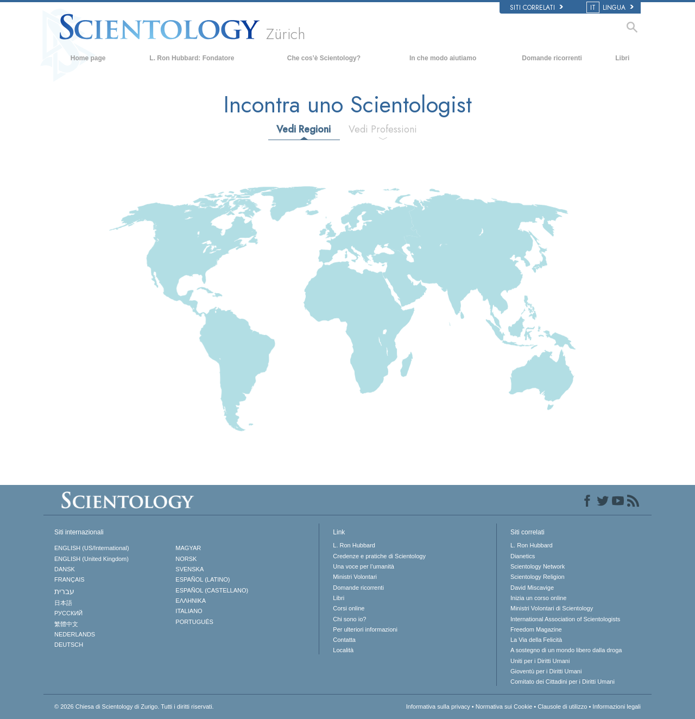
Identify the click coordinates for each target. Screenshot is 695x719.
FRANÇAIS (69, 579)
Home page (88, 58)
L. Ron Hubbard (354, 545)
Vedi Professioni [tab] (383, 129)
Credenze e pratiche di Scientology (379, 556)
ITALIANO (188, 611)
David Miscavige (532, 587)
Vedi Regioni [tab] (303, 129)
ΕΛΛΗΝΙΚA (190, 600)
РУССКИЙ (68, 613)
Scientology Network (537, 566)
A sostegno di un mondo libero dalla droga (566, 650)
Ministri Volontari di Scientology (551, 608)
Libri (622, 58)
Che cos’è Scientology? (324, 58)
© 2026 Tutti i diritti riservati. (134, 706)
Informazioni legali (616, 706)
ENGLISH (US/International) (91, 548)
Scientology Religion (537, 576)
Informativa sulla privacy (438, 706)
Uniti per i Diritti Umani (540, 661)
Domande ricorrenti (552, 58)
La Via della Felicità (536, 639)
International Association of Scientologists (565, 619)
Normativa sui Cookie (504, 706)
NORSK (186, 559)
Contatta (344, 639)
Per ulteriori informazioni (365, 629)
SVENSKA (189, 569)
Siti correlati (536, 7)
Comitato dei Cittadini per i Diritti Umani (562, 681)
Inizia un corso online (538, 598)
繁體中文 (66, 624)
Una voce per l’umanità (363, 566)
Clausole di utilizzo (562, 706)
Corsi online (348, 608)
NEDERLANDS (74, 634)
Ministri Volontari (355, 576)
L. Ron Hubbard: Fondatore (191, 58)
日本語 (63, 603)
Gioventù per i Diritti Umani (546, 671)
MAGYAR (188, 548)
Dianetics (522, 556)
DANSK (64, 569)
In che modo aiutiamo (442, 58)
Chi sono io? (349, 619)
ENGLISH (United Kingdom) (91, 559)
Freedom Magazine (536, 629)
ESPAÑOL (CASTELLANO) (211, 590)
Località (343, 650)
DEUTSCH (68, 644)
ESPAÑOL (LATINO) (202, 579)
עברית (64, 591)
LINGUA (610, 7)
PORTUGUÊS (194, 622)
